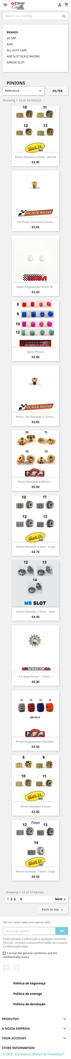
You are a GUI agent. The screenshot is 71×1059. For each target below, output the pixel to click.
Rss (17, 968)
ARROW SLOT (15, 62)
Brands (12, 32)
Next (61, 899)
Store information (18, 1048)
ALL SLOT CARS (17, 50)
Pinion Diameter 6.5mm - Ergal (35, 546)
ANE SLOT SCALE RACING (23, 56)
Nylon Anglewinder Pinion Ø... (35, 287)
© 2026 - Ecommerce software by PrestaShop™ (33, 1054)
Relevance (23, 90)
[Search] (35, 16)
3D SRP (11, 38)
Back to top (53, 909)
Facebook (6, 968)
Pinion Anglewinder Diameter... (35, 741)
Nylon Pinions (35, 352)
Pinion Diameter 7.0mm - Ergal (35, 871)
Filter (58, 91)
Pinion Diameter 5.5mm (36, 806)
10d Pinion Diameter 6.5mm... (35, 222)
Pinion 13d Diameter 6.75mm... (35, 417)
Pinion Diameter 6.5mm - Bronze (35, 157)
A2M (10, 44)
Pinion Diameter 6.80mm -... (35, 481)
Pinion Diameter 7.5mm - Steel (35, 611)
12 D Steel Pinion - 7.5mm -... (35, 676)
